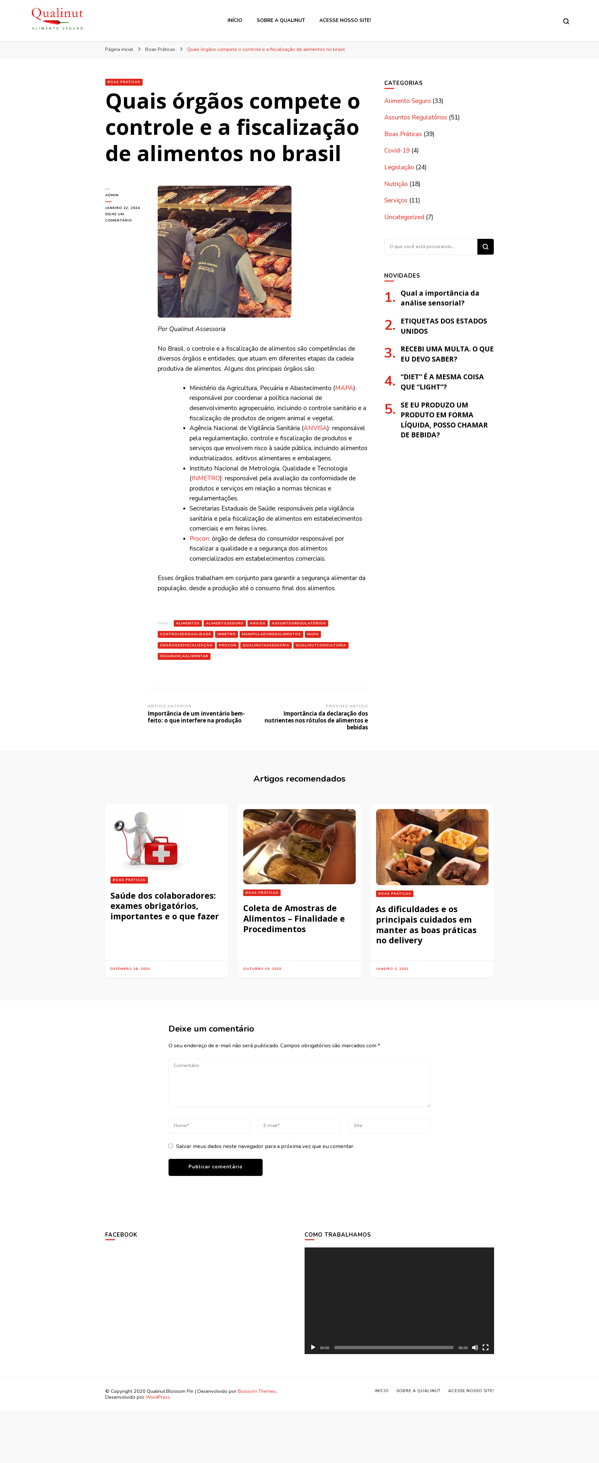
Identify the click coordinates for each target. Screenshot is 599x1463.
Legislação (399, 167)
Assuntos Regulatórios (415, 117)
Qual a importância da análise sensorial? (440, 298)
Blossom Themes (257, 1391)
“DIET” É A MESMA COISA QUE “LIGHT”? (442, 381)
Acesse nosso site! (345, 20)
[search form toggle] (566, 21)
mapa (313, 634)
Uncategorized (404, 217)
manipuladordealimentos (271, 634)
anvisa (258, 623)
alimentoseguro (225, 623)
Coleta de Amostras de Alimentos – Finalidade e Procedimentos (294, 918)
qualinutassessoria (266, 645)
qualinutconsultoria (321, 645)
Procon (199, 538)
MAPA (344, 388)
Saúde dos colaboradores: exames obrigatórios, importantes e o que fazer (164, 906)
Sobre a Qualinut (281, 20)
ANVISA (315, 428)
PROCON (227, 645)
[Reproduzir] (313, 1347)
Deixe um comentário (126, 217)
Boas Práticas (124, 81)
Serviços (396, 200)
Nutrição (396, 184)
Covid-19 (397, 150)
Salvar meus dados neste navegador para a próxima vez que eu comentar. (265, 1146)
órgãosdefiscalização (186, 645)
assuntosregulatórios (299, 623)
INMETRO (205, 478)
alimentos (188, 623)
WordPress (158, 1397)
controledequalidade (185, 634)
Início (235, 20)
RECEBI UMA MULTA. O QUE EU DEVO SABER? (447, 354)
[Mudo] (475, 1347)
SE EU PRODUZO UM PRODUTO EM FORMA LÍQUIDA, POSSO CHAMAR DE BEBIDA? (444, 420)
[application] (399, 1300)
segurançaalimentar (184, 656)
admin (112, 195)
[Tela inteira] (485, 1347)
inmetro (226, 634)
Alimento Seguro (407, 101)
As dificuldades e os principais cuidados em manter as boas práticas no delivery (426, 924)
